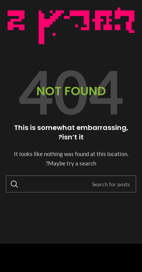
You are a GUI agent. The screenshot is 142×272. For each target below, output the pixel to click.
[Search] (71, 184)
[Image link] (71, 25)
